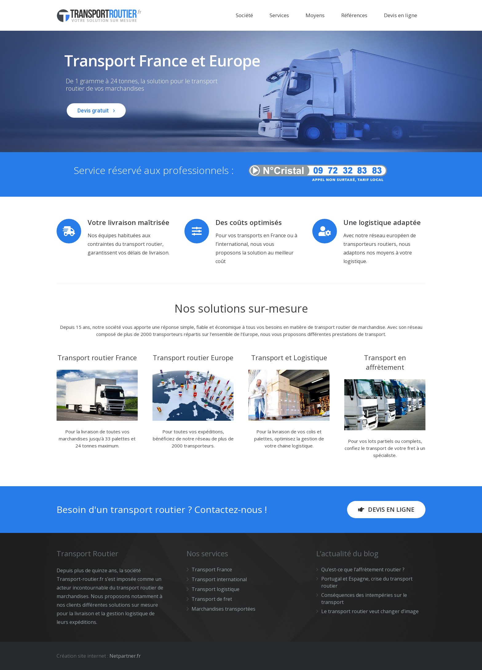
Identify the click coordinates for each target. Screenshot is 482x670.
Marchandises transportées (223, 608)
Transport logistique (215, 589)
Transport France (212, 569)
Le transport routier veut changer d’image (370, 611)
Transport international (219, 579)
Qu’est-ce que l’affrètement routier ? (363, 569)
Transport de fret (212, 599)
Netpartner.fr (125, 655)
